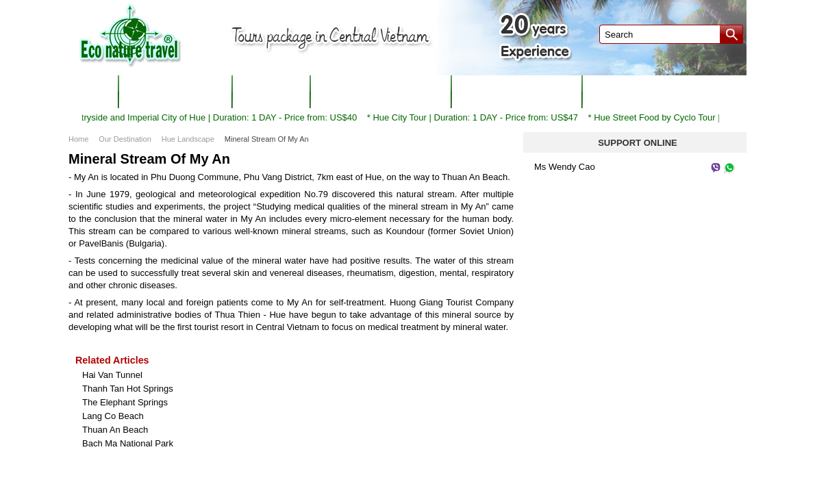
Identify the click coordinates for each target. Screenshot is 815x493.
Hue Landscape (188, 139)
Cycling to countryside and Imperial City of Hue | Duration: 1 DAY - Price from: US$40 (193, 117)
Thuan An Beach (115, 430)
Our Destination (125, 139)
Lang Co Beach (113, 416)
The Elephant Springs (125, 402)
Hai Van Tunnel (112, 375)
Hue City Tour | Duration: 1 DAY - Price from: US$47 (480, 117)
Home (78, 139)
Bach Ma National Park (127, 443)
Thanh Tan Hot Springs (127, 388)
